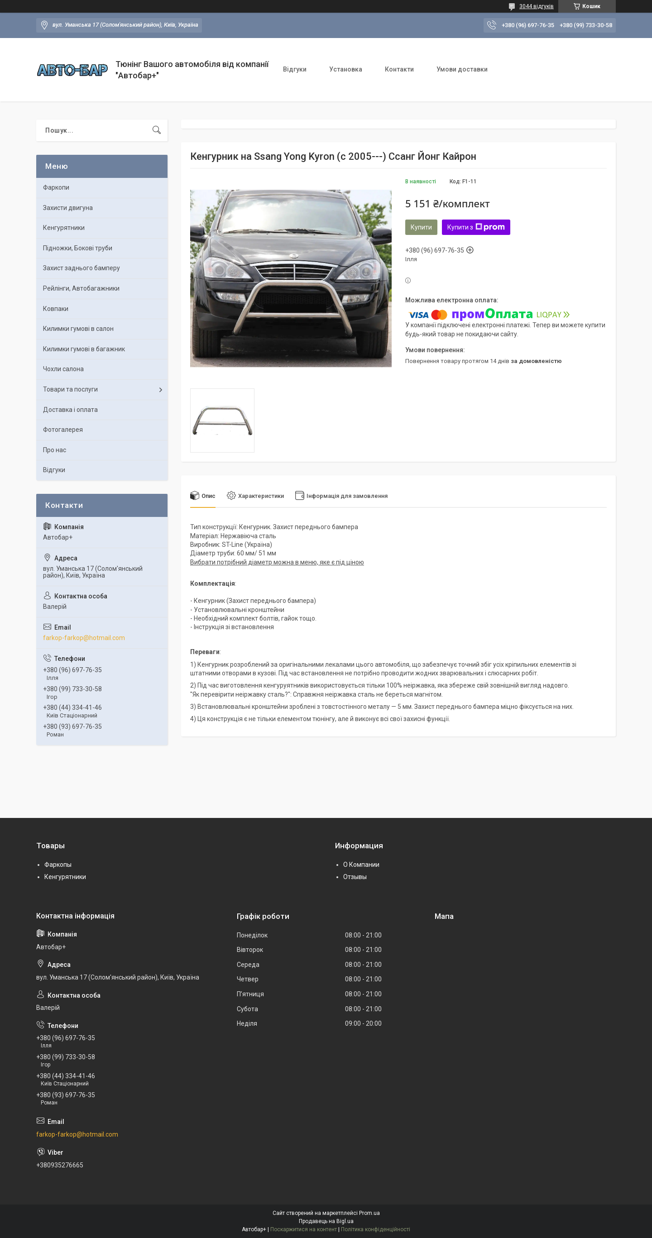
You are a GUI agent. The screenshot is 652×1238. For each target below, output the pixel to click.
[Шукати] (157, 130)
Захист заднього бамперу (81, 268)
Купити (421, 227)
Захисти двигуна (68, 207)
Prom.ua (369, 1213)
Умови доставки (462, 69)
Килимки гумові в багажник (84, 349)
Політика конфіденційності (375, 1229)
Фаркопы (58, 864)
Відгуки (295, 69)
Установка (345, 69)
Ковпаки (55, 308)
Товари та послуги (70, 389)
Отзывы (355, 876)
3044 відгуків (536, 6)
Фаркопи (56, 187)
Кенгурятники (64, 227)
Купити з (476, 227)
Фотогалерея (63, 429)
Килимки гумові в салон (78, 328)
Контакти (399, 69)
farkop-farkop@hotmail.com (84, 637)
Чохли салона (63, 369)
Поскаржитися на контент (303, 1229)
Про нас (54, 450)
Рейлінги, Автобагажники (81, 288)
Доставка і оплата (70, 409)
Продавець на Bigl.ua (326, 1221)
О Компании (361, 864)
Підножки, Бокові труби (77, 248)
